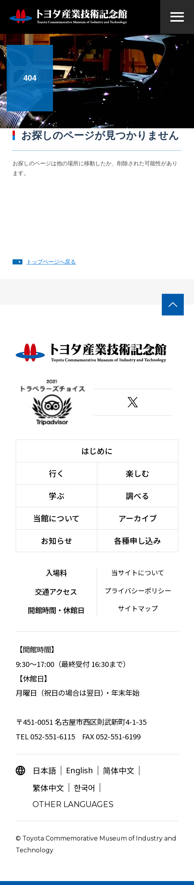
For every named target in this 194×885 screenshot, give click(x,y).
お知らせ (56, 540)
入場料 (56, 572)
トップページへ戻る (51, 262)
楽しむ (137, 473)
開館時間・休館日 (56, 610)
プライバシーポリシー (137, 590)
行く (56, 473)
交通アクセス (56, 591)
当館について (56, 518)
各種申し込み (137, 540)
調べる (137, 495)
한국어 (84, 787)
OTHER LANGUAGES (73, 804)
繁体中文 (48, 787)
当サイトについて (137, 572)
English (79, 770)
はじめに (97, 450)
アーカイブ (137, 518)
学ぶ (56, 495)
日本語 (44, 770)
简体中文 (118, 770)
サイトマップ (138, 608)
